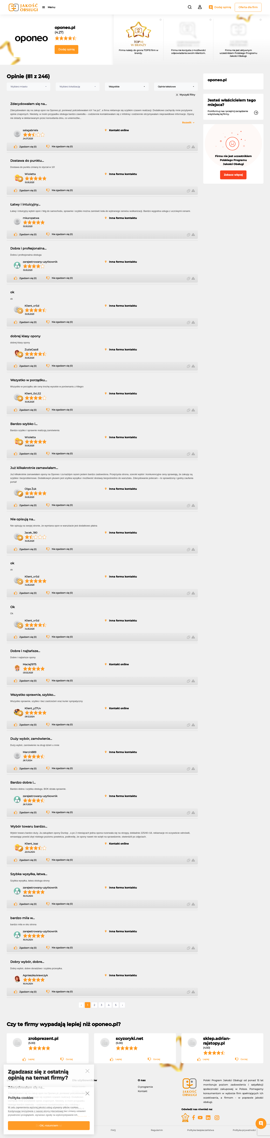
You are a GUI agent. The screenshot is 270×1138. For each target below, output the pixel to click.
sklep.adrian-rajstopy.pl (216, 1041)
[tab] (102, 1080)
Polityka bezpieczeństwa (200, 1130)
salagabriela (30, 130)
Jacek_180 (31, 532)
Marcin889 (29, 752)
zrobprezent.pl (43, 1038)
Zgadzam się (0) (28, 146)
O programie (145, 1086)
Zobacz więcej (233, 174)
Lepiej (31, 1059)
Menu (51, 7)
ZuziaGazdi (31, 349)
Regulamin (157, 1130)
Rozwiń (186, 122)
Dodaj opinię (222, 7)
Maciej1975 (29, 664)
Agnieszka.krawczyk (35, 975)
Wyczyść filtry (187, 95)
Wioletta (30, 174)
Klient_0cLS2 (33, 393)
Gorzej (69, 1059)
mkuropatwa (31, 218)
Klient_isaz (31, 843)
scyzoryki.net (129, 1038)
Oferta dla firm (248, 7)
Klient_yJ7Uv (33, 708)
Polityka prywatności (244, 1130)
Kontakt (142, 1091)
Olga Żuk (30, 488)
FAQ (113, 1130)
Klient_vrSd (32, 305)
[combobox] (28, 87)
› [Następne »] (122, 1005)
